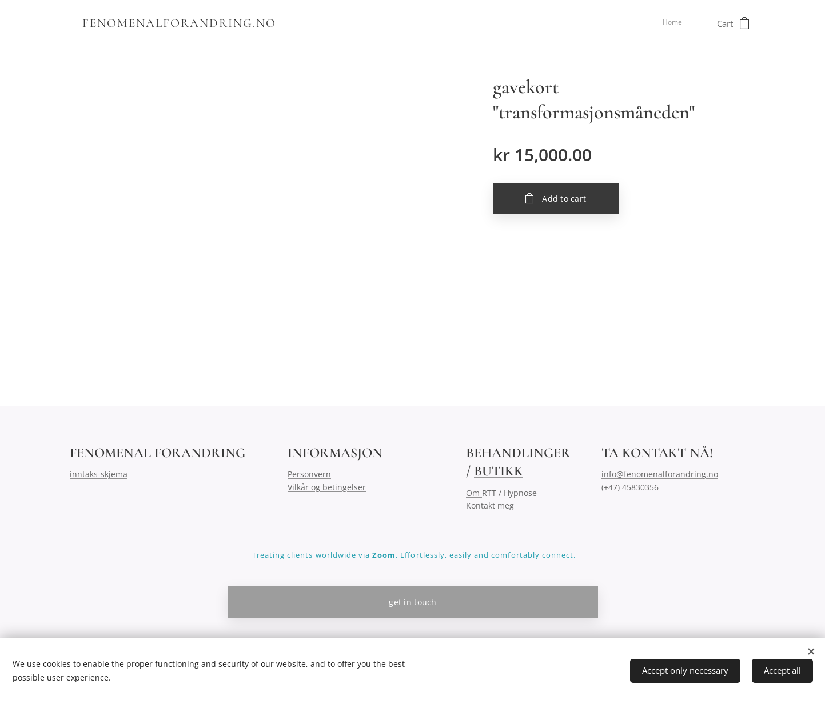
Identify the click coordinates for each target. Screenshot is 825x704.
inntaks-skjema (98, 474)
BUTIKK (498, 471)
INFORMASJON (335, 453)
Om (474, 492)
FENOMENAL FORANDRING (157, 453)
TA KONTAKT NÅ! (656, 453)
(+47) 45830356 (659, 480)
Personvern (309, 474)
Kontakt (481, 505)
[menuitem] (685, 23)
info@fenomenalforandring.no (659, 474)
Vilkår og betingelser (327, 487)
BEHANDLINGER (518, 453)
